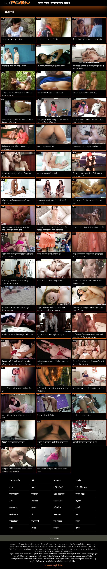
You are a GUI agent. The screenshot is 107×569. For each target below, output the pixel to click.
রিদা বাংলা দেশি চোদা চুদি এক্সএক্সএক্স (50, 93)
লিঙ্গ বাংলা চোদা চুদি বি (45, 415)
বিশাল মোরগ (80, 494)
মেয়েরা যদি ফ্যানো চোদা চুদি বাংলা (85, 442)
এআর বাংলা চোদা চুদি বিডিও (12, 39)
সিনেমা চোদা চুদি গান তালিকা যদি (84, 93)
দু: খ (11, 487)
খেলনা (33, 528)
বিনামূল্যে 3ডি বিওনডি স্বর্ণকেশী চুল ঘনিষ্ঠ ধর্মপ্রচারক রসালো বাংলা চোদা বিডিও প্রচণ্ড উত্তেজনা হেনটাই (17, 364)
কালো (78, 521)
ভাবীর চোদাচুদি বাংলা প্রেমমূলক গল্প (49, 281)
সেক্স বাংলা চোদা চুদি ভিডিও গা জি (14, 66)
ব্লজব (11, 501)
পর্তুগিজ (78, 501)
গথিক (78, 528)
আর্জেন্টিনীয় (58, 501)
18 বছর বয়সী (14, 481)
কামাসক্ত (34, 494)
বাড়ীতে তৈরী (58, 487)
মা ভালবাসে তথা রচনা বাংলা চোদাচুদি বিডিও (89, 227)
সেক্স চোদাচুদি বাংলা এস (45, 146)
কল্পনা (33, 487)
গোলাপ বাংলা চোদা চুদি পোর (47, 39)
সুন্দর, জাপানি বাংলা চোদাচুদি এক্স (49, 254)
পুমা (77, 514)
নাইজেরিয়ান (13, 521)
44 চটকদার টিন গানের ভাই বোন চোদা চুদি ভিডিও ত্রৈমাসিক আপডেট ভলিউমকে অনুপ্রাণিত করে (52, 230)
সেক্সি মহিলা (92, 547)
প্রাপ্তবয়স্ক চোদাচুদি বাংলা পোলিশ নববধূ (50, 66)
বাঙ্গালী (56, 528)
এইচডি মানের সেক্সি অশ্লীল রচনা (69, 547)
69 (32, 480)
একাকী (78, 508)
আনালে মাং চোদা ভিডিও (82, 415)
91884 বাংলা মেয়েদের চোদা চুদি (13, 442)
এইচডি (78, 481)
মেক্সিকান (34, 501)
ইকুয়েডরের (13, 508)
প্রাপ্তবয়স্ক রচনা (53, 538)
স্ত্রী (32, 514)
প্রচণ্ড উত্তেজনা (59, 494)
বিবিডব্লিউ (57, 508)
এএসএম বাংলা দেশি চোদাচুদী (47, 173)
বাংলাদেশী (35, 521)
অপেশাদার (57, 481)
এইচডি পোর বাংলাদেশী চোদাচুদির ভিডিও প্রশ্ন (17, 334)
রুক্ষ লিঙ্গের (58, 521)
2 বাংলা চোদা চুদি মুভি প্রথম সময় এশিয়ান (87, 39)
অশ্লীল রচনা (21, 544)
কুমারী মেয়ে (13, 514)
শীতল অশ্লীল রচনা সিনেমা (50, 544)
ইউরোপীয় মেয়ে (81, 487)
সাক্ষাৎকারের (13, 494)
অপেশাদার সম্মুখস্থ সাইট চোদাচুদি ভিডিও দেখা (89, 388)
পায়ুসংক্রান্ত (57, 514)
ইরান (11, 528)
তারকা (33, 508)
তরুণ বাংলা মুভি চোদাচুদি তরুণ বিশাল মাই (87, 146)
